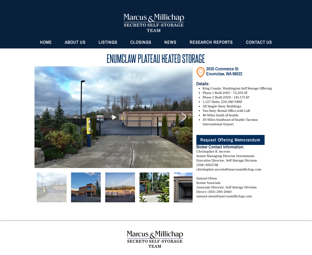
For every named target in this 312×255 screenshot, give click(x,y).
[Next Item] (184, 117)
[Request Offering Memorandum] (230, 140)
